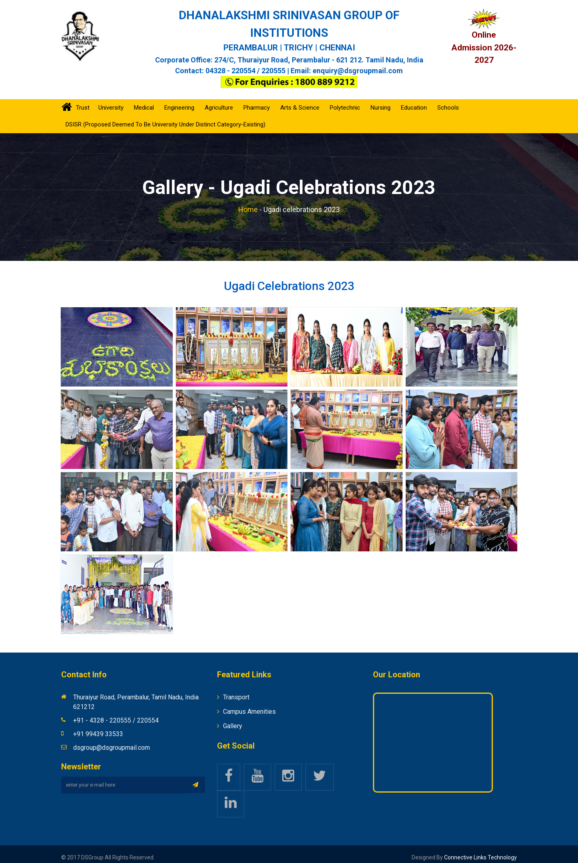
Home (248, 202)
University (111, 100)
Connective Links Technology (480, 850)
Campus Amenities (249, 705)
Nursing (381, 100)
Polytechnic (345, 100)
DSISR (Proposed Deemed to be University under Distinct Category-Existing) (165, 117)
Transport (236, 690)
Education (414, 100)
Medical (144, 100)
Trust (83, 100)
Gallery (232, 719)
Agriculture (219, 100)
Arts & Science (299, 100)
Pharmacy (256, 100)
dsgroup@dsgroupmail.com (111, 741)
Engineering (179, 100)
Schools (448, 100)
